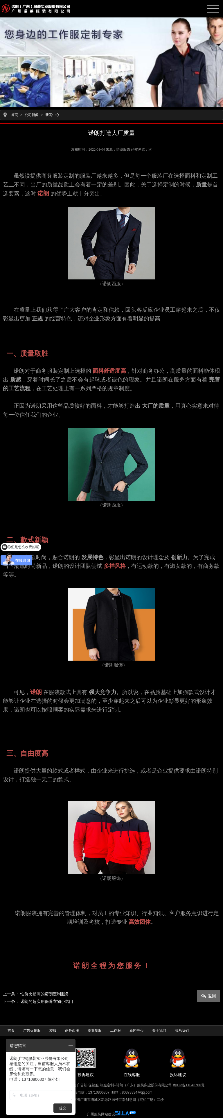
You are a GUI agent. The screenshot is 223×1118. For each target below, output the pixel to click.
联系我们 (182, 1030)
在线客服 (132, 1062)
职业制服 (95, 1030)
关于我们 (159, 1030)
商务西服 (72, 1030)
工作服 (115, 1030)
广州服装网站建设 (101, 1114)
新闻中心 (52, 115)
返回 (208, 996)
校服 (52, 1030)
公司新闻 (32, 115)
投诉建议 (85, 1062)
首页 (14, 115)
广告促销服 (32, 1030)
